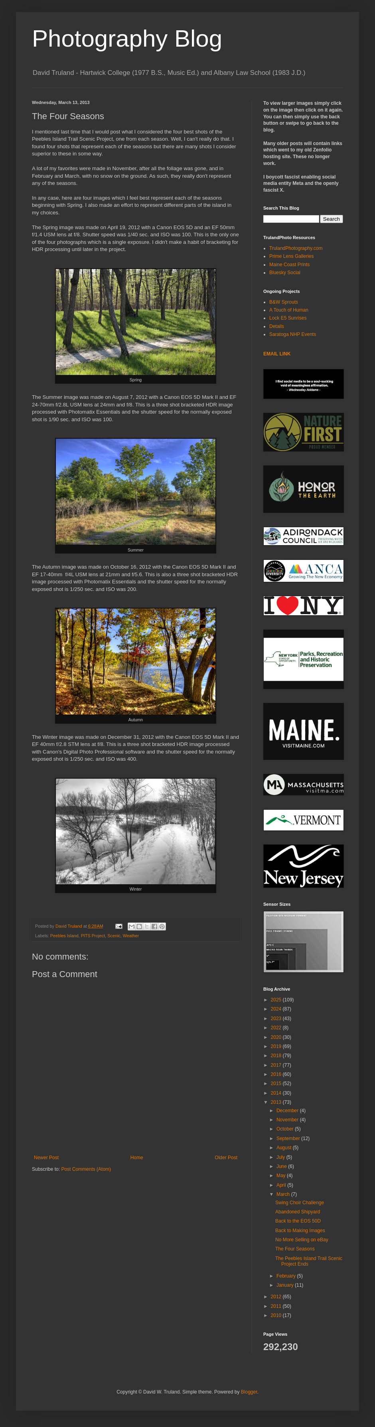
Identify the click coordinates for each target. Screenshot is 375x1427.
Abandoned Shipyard (297, 1212)
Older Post (226, 1157)
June (282, 1166)
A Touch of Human (288, 310)
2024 (277, 1009)
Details (276, 326)
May (281, 1175)
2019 (277, 1046)
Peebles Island (64, 935)
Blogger (249, 1392)
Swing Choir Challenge (299, 1202)
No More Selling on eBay (301, 1239)
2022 (277, 1028)
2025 (277, 1000)
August (284, 1147)
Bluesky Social (284, 272)
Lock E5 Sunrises (287, 318)
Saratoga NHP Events (292, 334)
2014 (277, 1093)
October (285, 1129)
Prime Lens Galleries (291, 256)
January (285, 1285)
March (283, 1194)
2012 (277, 1296)
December (288, 1110)
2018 (277, 1055)
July (281, 1157)
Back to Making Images (300, 1230)
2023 (277, 1018)
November (288, 1120)
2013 (277, 1102)
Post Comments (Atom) (86, 1169)
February (286, 1276)
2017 (277, 1065)
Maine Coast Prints (289, 264)
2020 (277, 1037)
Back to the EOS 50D (298, 1221)
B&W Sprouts (283, 302)
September (288, 1138)
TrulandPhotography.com (295, 248)
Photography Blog (127, 38)
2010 (277, 1315)
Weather (131, 935)
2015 (277, 1083)
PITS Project (93, 935)
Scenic (113, 935)
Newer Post (46, 1157)
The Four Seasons (295, 1249)
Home (136, 1157)
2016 (277, 1074)
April (281, 1185)
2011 (277, 1306)
